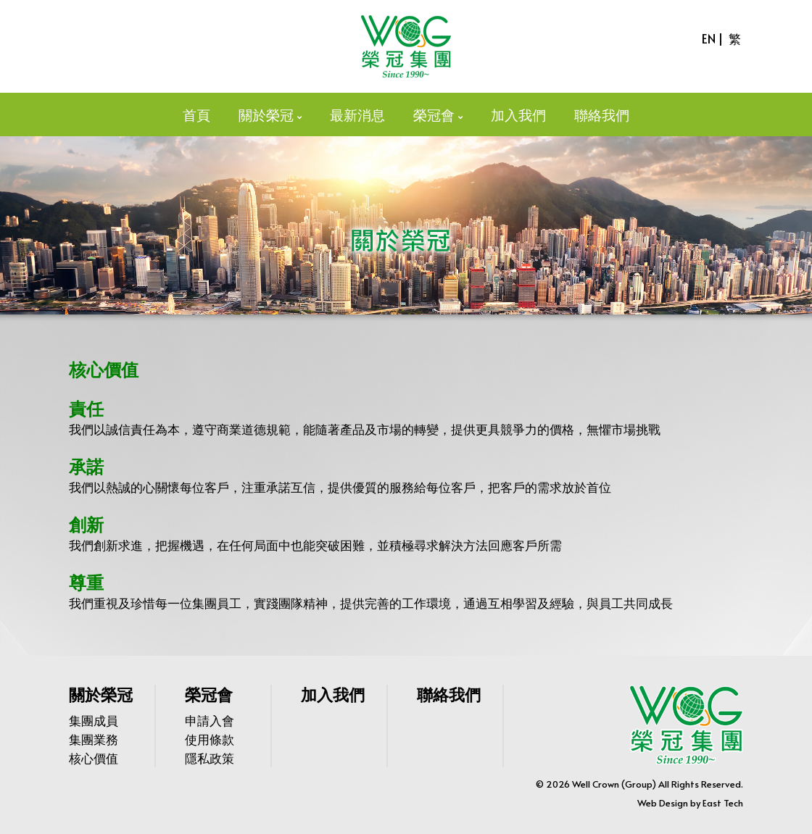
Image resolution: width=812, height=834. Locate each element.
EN (709, 38)
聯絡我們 (601, 114)
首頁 (196, 114)
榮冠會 (434, 114)
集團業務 (93, 739)
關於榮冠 (266, 114)
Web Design (662, 802)
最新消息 (357, 114)
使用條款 (209, 739)
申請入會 (209, 720)
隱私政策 (209, 758)
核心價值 (93, 758)
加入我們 (518, 114)
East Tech (723, 802)
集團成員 (93, 720)
